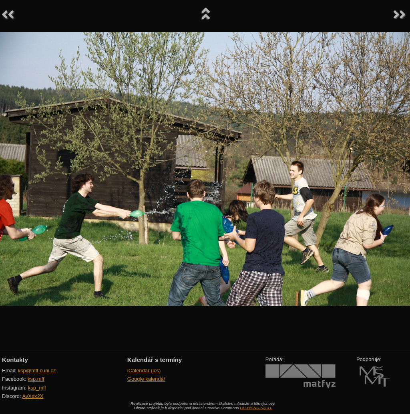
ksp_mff (37, 388)
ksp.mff (36, 379)
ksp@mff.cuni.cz (37, 371)
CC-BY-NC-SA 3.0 (256, 408)
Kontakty (15, 359)
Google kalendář (146, 379)
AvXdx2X (32, 396)
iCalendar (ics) (144, 371)
